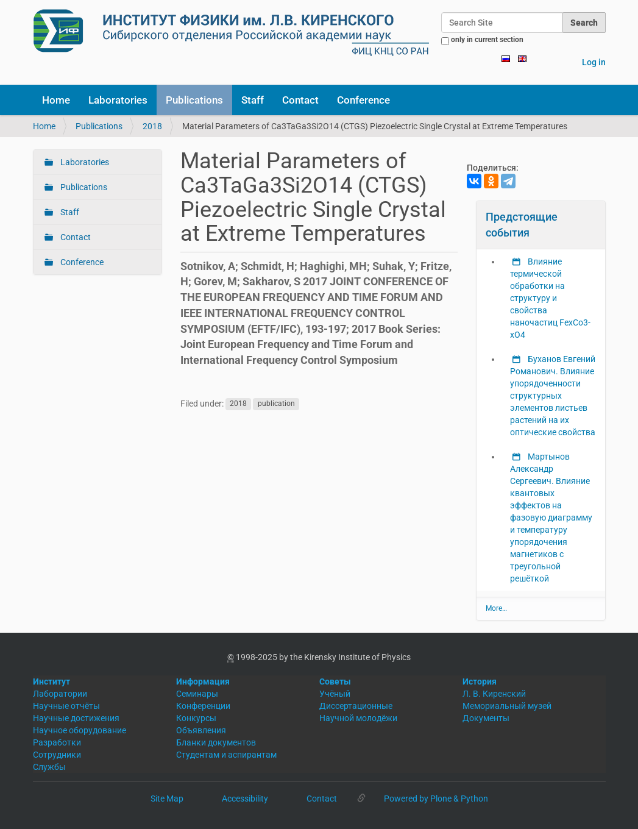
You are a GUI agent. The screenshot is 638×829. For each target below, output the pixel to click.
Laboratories (117, 100)
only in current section (487, 39)
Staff (252, 100)
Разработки (57, 742)
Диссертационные (355, 706)
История (480, 681)
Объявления (201, 730)
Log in (594, 62)
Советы (335, 681)
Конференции (203, 706)
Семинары (197, 694)
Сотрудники (57, 755)
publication (276, 404)
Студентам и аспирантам (226, 755)
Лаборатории (60, 694)
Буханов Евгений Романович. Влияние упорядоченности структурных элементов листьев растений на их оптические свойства (552, 395)
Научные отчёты (66, 706)
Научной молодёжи (358, 718)
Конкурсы (196, 718)
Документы (486, 718)
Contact (300, 100)
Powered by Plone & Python (436, 798)
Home (56, 100)
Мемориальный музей (507, 706)
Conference (363, 100)
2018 (152, 126)
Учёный (334, 694)
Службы (49, 767)
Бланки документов (216, 742)
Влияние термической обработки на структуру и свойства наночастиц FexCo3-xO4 (550, 298)
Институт (51, 681)
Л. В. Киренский (494, 694)
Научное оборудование (79, 730)
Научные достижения (76, 718)
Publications (194, 100)
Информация (203, 681)
